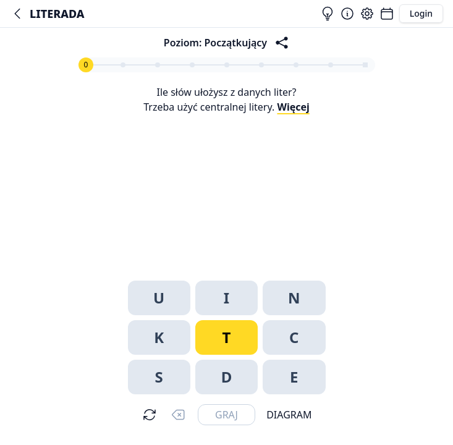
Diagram (288, 415)
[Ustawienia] (367, 13)
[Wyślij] (226, 414)
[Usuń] (178, 414)
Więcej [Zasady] (293, 107)
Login (421, 13)
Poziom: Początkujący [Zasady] (215, 42)
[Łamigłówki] (386, 13)
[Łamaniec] (17, 13)
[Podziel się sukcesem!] (281, 42)
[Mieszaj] (149, 414)
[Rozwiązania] (327, 13)
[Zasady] (347, 13)
